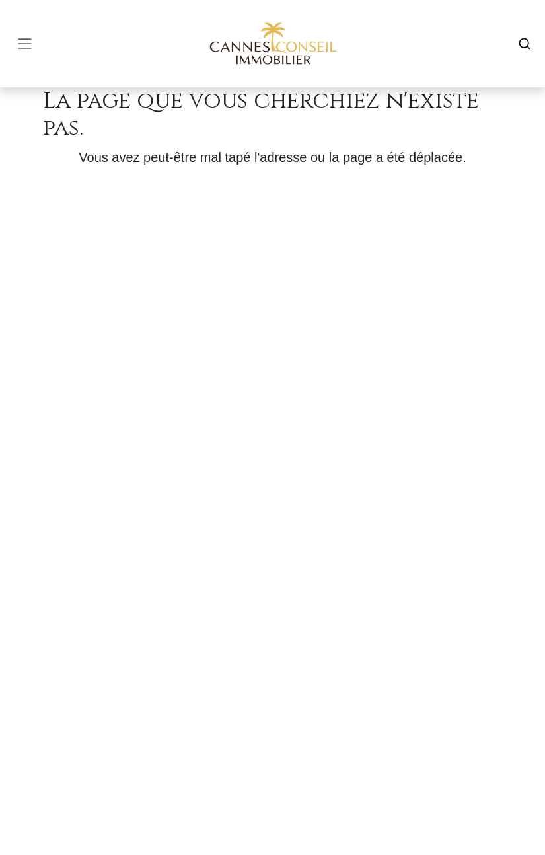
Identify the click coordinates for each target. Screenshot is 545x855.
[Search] (524, 43)
